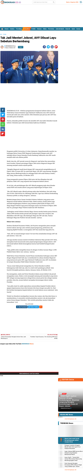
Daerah (68, 29)
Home (6, 29)
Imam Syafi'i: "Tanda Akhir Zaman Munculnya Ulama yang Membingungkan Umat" (73, 459)
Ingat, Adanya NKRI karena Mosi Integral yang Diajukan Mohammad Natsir (74, 453)
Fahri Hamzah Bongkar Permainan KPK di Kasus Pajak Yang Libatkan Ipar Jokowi (73, 465)
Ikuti (21, 47)
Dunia (78, 29)
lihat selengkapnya (70, 419)
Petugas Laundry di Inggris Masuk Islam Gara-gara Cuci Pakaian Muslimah (73, 447)
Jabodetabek (60, 29)
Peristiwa (51, 29)
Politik (33, 29)
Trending (19, 29)
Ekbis (45, 29)
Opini (73, 29)
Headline (26, 29)
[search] (43, 2)
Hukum (39, 29)
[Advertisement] (41, 15)
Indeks (12, 29)
